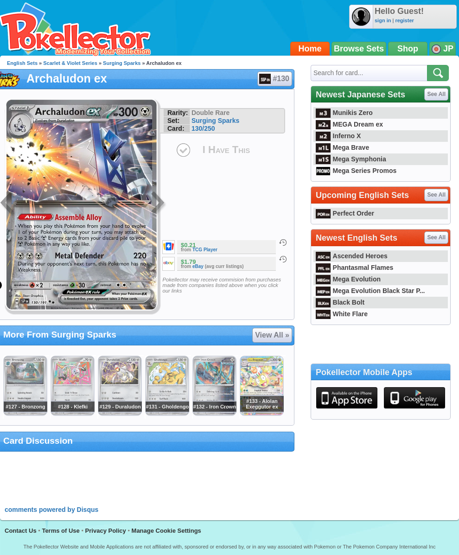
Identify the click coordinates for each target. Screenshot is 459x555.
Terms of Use (60, 530)
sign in (383, 20)
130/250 (203, 128)
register (404, 20)
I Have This (226, 149)
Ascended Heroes (352, 256)
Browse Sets (359, 48)
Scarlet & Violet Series (70, 63)
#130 (274, 79)
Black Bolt (340, 302)
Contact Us (21, 530)
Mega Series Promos (356, 170)
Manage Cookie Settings (166, 530)
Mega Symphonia (351, 159)
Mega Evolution (348, 279)
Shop (407, 48)
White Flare (342, 314)
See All (436, 94)
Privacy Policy (105, 530)
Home (310, 48)
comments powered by (51, 509)
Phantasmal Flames (354, 267)
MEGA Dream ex (349, 124)
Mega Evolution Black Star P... (370, 290)
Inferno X (338, 136)
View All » (272, 335)
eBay (198, 266)
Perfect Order (345, 213)
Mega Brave (342, 147)
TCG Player (204, 249)
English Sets (22, 63)
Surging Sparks (121, 63)
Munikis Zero (344, 112)
